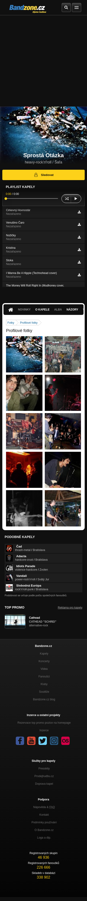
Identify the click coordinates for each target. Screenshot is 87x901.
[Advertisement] (43, 61)
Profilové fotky (28, 322)
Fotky (10, 322)
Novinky (24, 309)
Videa (44, 668)
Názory (72, 309)
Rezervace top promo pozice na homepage (44, 722)
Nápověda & (44, 807)
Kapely (44, 653)
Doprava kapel (44, 783)
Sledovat (43, 174)
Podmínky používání (44, 822)
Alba (58, 309)
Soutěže (44, 691)
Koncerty (44, 661)
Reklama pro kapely (70, 607)
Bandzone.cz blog (44, 699)
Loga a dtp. (44, 837)
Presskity (44, 768)
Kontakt (44, 814)
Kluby (44, 684)
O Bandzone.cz (44, 830)
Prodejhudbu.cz (44, 776)
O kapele (42, 309)
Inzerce (43, 730)
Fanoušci (44, 676)
